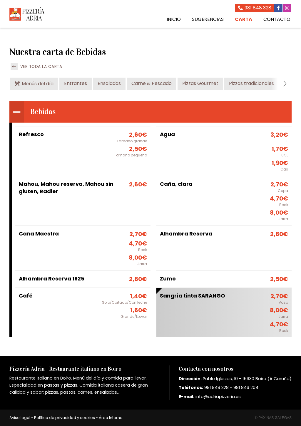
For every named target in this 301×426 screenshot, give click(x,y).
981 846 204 (245, 387)
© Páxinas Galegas (273, 418)
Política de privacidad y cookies (64, 417)
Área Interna (111, 417)
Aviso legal (19, 417)
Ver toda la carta (36, 66)
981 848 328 (216, 387)
